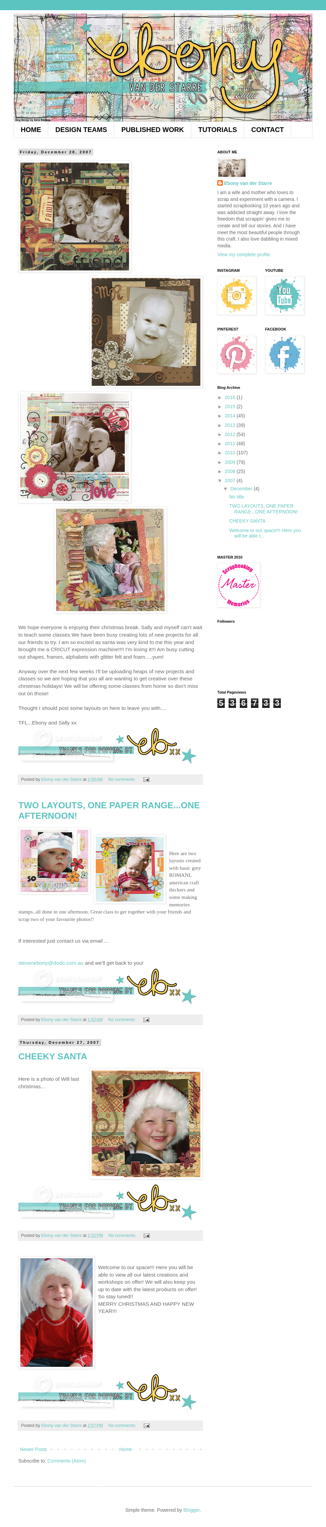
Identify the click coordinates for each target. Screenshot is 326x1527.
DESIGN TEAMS (81, 129)
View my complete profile (243, 254)
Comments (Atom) (67, 1461)
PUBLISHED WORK (152, 129)
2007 (231, 480)
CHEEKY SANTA (52, 1056)
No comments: (122, 779)
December (241, 488)
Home (125, 1449)
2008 (231, 471)
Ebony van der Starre (248, 183)
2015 (231, 406)
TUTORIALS (217, 129)
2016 (231, 397)
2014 (231, 415)
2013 (231, 425)
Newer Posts (33, 1449)
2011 (231, 443)
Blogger (191, 1510)
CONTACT (267, 129)
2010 (231, 452)
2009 (231, 462)
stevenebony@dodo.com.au (51, 963)
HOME (31, 129)
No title (236, 496)
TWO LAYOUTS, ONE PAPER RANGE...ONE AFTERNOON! (263, 508)
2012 (231, 434)
